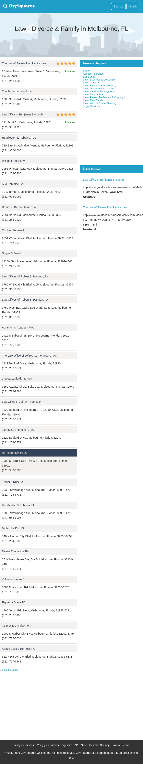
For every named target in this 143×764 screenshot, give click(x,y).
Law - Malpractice (93, 94)
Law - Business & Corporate (99, 79)
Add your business (24, 745)
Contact (93, 745)
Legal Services (91, 106)
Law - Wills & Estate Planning (99, 103)
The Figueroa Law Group (17, 91)
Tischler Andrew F (13, 230)
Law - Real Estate (93, 100)
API (76, 745)
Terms (125, 745)
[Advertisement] (109, 137)
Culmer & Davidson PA (16, 625)
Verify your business (48, 745)
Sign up (118, 6)
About (83, 745)
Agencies (67, 745)
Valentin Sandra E (13, 579)
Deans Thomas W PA (15, 551)
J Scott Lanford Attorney (17, 378)
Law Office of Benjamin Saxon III (22, 114)
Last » (15, 669)
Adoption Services (93, 73)
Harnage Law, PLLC (14, 452)
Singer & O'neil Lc (13, 253)
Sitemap (105, 745)
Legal (86, 70)
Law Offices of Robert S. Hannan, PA (25, 299)
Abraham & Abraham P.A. (18, 327)
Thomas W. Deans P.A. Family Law (24, 63)
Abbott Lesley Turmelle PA (18, 648)
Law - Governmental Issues (98, 88)
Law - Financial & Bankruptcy (99, 85)
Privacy (116, 745)
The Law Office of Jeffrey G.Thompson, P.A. (29, 355)
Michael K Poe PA (13, 528)
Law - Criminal (91, 82)
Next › (7, 669)
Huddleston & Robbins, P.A (19, 137)
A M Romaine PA (12, 184)
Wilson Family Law (13, 160)
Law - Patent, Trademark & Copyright (104, 97)
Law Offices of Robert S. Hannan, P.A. (26, 276)
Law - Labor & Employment (98, 91)
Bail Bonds (89, 76)
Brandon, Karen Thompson (19, 207)
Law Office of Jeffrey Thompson (22, 401)
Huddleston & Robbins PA (18, 505)
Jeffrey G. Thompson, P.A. (18, 429)
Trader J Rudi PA (12, 482)
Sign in (133, 6)
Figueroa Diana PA (14, 602)
